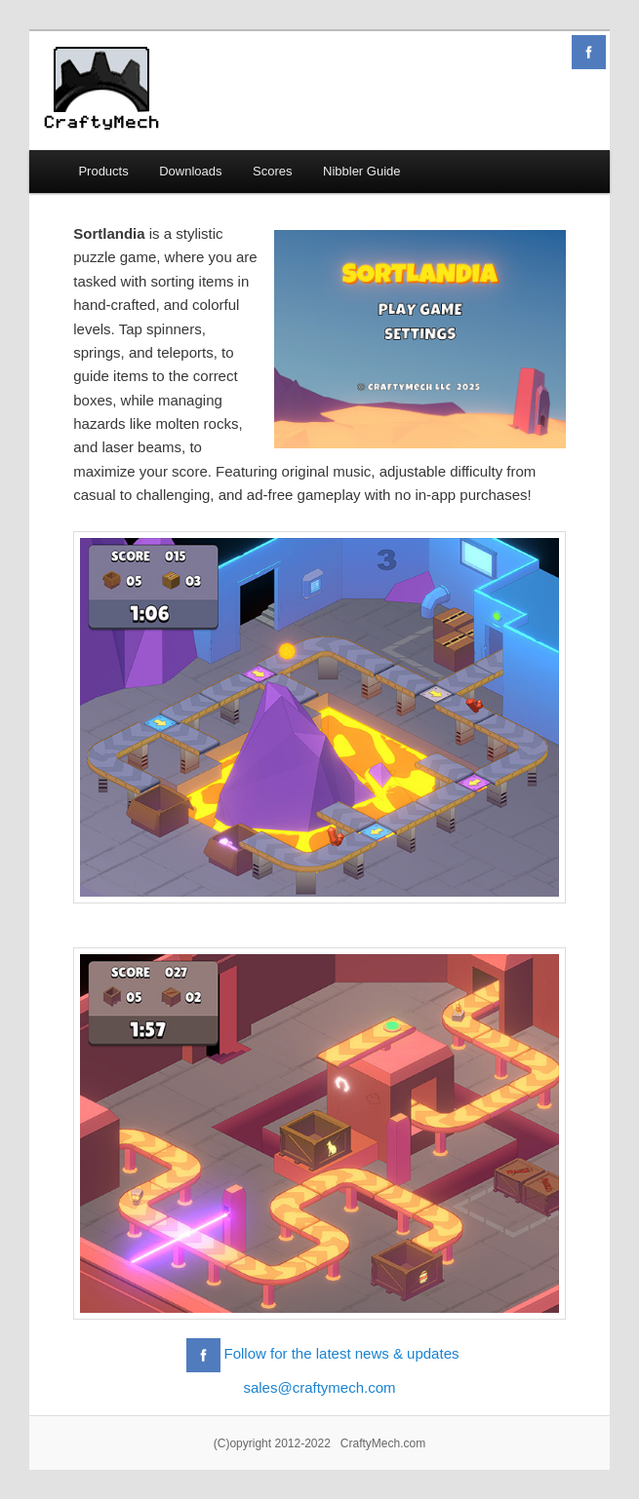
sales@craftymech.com (319, 1387)
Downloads (190, 171)
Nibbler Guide (362, 171)
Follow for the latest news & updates (341, 1353)
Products (103, 171)
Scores (272, 171)
